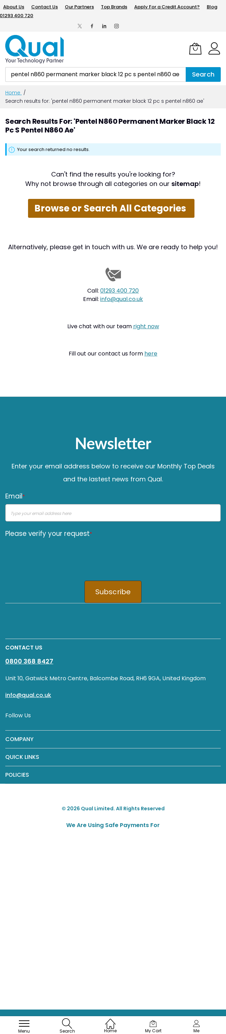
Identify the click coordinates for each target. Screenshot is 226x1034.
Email (15, 496)
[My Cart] (195, 48)
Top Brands (114, 6)
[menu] (24, 1023)
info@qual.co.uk (121, 299)
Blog (212, 6)
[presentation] (58, 554)
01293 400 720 (119, 291)
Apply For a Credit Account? (167, 6)
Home (13, 92)
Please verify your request (48, 533)
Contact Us (44, 6)
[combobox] (95, 74)
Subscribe (113, 592)
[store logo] (35, 49)
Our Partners (79, 6)
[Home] (110, 1020)
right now (146, 326)
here (150, 354)
